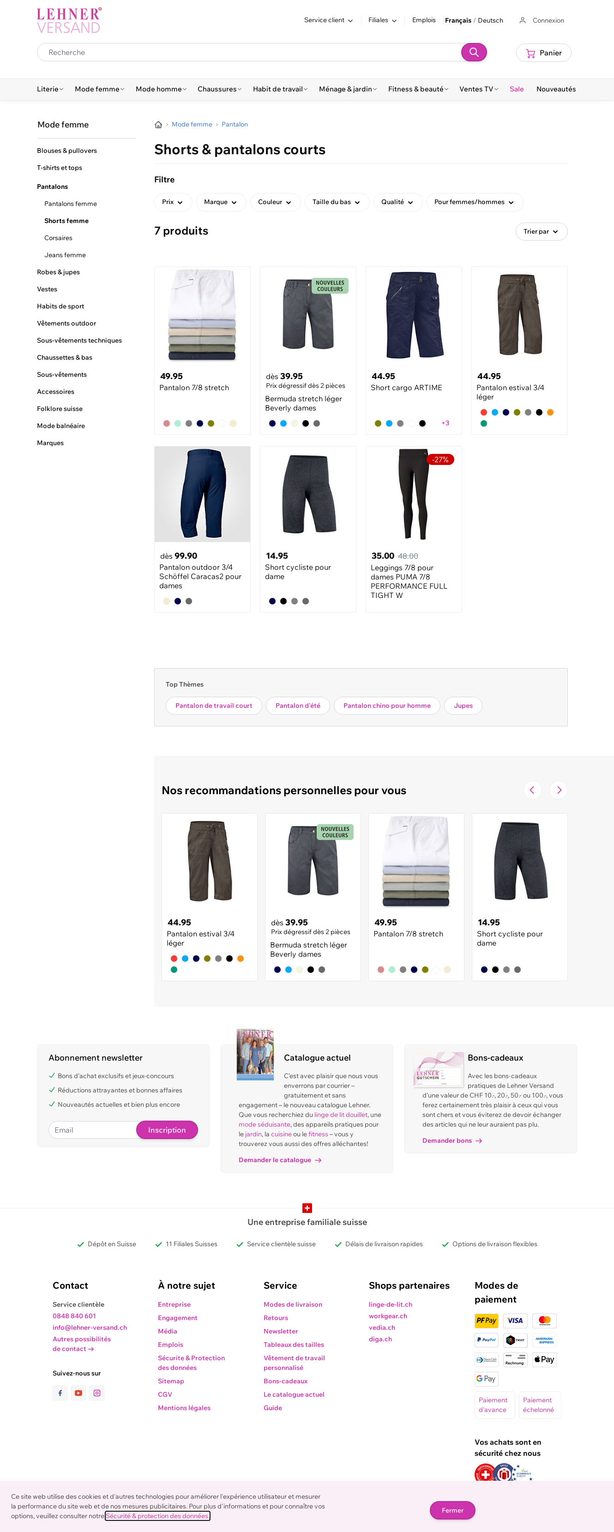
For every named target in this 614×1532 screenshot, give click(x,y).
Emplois (424, 20)
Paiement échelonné (538, 1405)
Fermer (453, 1510)
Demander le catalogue (280, 1160)
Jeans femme (65, 255)
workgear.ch (388, 1316)
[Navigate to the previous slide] (533, 790)
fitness (318, 1134)
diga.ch (380, 1339)
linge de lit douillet (340, 1114)
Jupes (463, 705)
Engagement (178, 1318)
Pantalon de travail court (214, 705)
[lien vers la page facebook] (62, 1393)
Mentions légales (184, 1408)
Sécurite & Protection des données (191, 1363)
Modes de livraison (293, 1304)
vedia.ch (382, 1327)
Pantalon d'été (298, 705)
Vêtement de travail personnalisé (294, 1363)
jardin (253, 1134)
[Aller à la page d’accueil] (158, 125)
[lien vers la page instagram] (97, 1393)
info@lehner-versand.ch (90, 1327)
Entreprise (174, 1304)
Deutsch (490, 20)
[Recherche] (474, 52)
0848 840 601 (74, 1316)
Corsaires (58, 238)
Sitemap (171, 1381)
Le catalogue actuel (294, 1394)
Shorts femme (66, 221)
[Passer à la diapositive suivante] (558, 790)
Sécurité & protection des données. (158, 1516)
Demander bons (452, 1140)
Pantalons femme (70, 203)
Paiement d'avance (493, 1405)
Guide (273, 1408)
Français (458, 20)
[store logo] (69, 20)
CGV (165, 1394)
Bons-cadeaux (285, 1381)
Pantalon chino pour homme (387, 705)
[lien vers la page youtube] (80, 1393)
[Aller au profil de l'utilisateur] (541, 20)
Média (167, 1331)
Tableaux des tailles (294, 1344)
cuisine (281, 1134)
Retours (276, 1318)
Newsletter (281, 1331)
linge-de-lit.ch (390, 1304)
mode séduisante (264, 1124)
